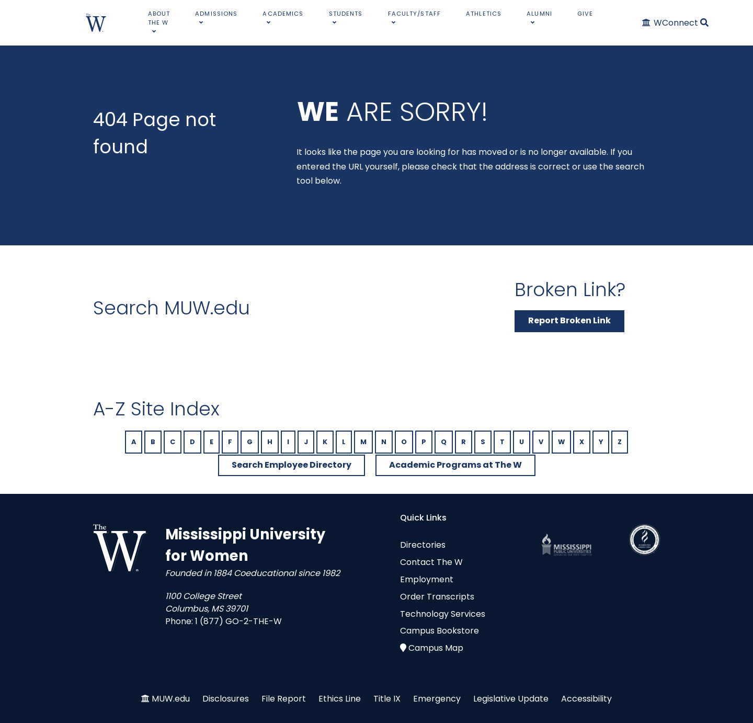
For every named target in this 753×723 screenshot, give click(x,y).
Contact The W (431, 562)
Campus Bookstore (439, 631)
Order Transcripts (437, 597)
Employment (426, 579)
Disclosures (225, 699)
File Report (283, 699)
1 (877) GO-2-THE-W (238, 621)
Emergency (437, 699)
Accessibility (586, 699)
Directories (423, 545)
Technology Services (442, 614)
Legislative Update (511, 699)
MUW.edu (171, 699)
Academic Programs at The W (455, 465)
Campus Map (435, 648)
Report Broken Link (569, 320)
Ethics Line (339, 699)
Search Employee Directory (291, 465)
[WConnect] (670, 23)
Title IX (387, 699)
